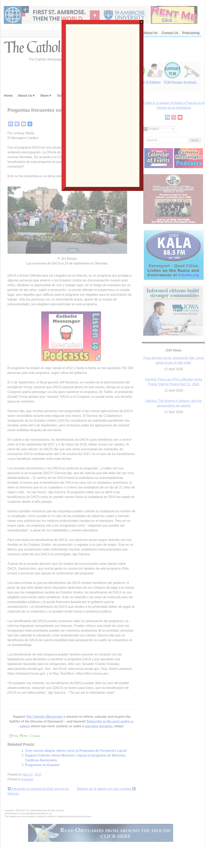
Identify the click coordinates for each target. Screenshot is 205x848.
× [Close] (141, 22)
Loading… (102, 105)
